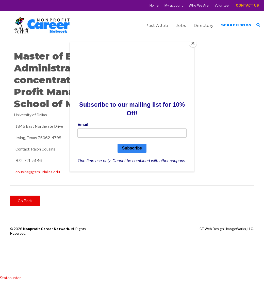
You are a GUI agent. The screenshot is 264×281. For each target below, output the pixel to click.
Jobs (181, 25)
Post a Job (156, 25)
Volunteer (222, 5)
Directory (203, 25)
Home (154, 5)
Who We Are (199, 5)
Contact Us (247, 5)
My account (173, 5)
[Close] (193, 43)
